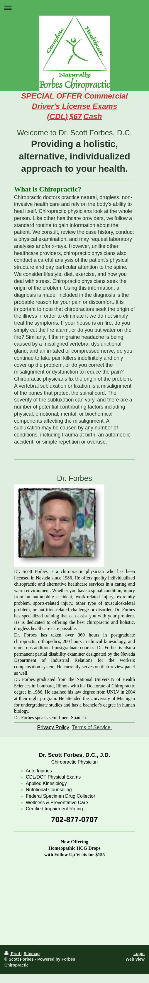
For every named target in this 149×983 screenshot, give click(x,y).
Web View (135, 959)
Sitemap (31, 953)
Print (12, 953)
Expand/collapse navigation (74, 7)
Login (139, 953)
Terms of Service (91, 727)
